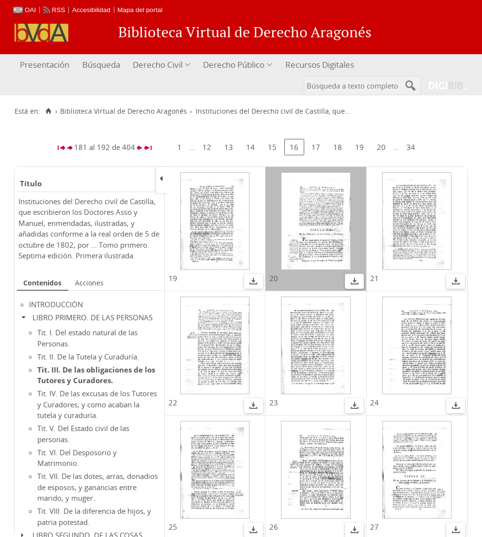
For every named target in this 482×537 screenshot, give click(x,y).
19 (359, 147)
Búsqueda (101, 64)
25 (173, 527)
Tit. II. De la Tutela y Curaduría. (88, 356)
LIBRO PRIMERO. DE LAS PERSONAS (92, 317)
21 (374, 278)
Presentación (44, 64)
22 (173, 402)
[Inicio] (48, 111)
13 (228, 147)
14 (250, 147)
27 (374, 527)
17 (315, 147)
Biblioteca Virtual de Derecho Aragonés (123, 111)
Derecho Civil (158, 64)
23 (273, 402)
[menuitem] (46, 65)
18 (337, 147)
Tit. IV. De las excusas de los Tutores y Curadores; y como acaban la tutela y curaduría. (97, 404)
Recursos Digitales (319, 64)
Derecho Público (233, 64)
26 (273, 527)
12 (206, 147)
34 (410, 147)
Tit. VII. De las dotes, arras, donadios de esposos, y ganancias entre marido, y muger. (97, 487)
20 (381, 147)
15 (272, 147)
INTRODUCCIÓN (56, 304)
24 (374, 402)
